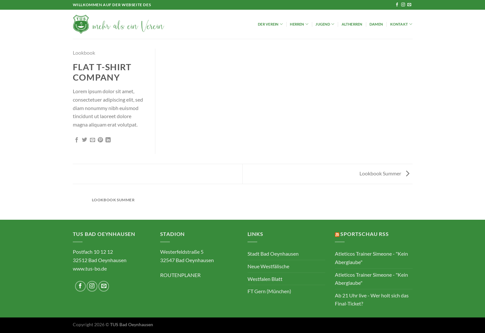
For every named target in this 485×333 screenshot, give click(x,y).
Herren (299, 24)
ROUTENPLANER (180, 275)
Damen (376, 24)
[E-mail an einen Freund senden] (92, 140)
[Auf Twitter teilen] (84, 140)
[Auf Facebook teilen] (76, 140)
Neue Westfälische (268, 266)
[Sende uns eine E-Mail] (409, 5)
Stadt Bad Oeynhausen (273, 253)
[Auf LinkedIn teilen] (108, 140)
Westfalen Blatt (265, 279)
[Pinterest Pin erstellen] (100, 140)
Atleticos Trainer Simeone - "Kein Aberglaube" (371, 257)
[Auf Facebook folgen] (397, 5)
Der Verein (270, 24)
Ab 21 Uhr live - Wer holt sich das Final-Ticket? (372, 299)
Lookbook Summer (384, 173)
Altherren (352, 24)
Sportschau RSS (364, 234)
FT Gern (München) (269, 291)
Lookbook (84, 53)
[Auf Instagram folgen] (403, 5)
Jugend (324, 24)
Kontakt (401, 24)
